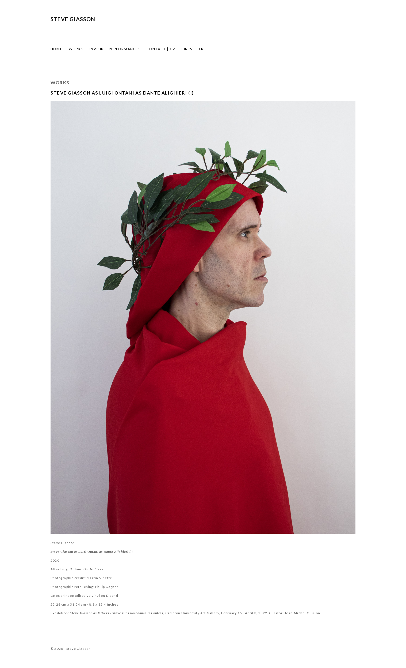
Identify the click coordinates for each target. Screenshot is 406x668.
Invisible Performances (114, 49)
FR (201, 49)
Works (76, 49)
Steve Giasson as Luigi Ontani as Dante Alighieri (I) (122, 93)
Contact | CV (161, 49)
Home (56, 49)
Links (187, 49)
